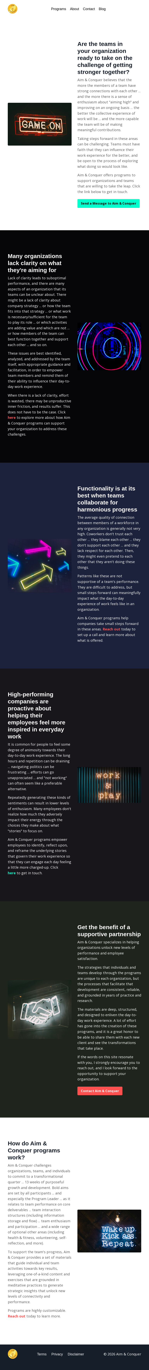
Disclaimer (76, 1360)
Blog (102, 9)
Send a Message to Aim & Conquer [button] (108, 204)
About (74, 9)
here (12, 419)
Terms (42, 1360)
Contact (89, 9)
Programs (58, 9)
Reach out (111, 632)
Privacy (57, 1360)
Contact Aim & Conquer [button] (100, 1096)
